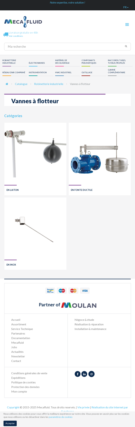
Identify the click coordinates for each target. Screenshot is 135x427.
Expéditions (18, 377)
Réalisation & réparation (89, 324)
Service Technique (22, 328)
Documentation (20, 338)
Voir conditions (16, 36)
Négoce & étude (84, 319)
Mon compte (19, 391)
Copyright (13, 407)
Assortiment (18, 324)
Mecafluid (17, 342)
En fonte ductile (81, 190)
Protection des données (25, 386)
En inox (11, 264)
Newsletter (18, 356)
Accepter (10, 423)
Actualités (17, 351)
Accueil (15, 319)
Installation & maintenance (90, 328)
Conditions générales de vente (29, 373)
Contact (16, 360)
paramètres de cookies (60, 417)
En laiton (13, 190)
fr (125, 7)
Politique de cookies (23, 382)
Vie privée (83, 407)
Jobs (14, 347)
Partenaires (18, 333)
